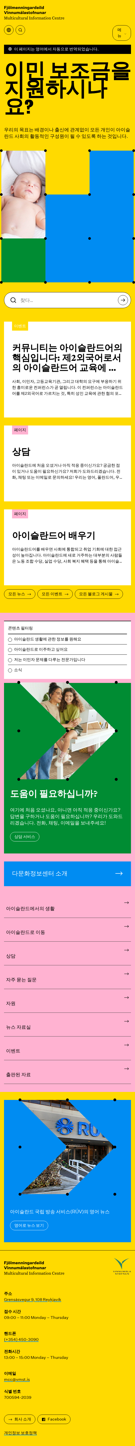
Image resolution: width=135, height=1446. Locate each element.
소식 (18, 669)
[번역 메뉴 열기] (9, 30)
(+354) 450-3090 (21, 1339)
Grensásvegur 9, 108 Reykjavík (32, 1299)
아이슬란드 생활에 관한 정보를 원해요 (47, 639)
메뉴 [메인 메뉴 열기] (122, 32)
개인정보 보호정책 (20, 1433)
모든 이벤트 (55, 594)
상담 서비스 (24, 836)
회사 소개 (19, 1419)
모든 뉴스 (19, 594)
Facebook (54, 1419)
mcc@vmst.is (17, 1379)
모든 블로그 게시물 (99, 594)
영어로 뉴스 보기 (29, 1225)
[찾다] (20, 30)
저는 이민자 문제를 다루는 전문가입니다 (49, 659)
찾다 (123, 301)
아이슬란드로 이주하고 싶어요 (41, 649)
